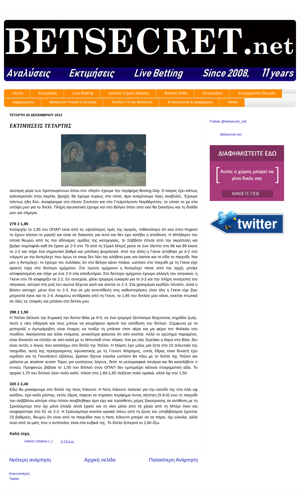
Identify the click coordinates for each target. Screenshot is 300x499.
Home (17, 93)
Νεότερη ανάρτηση (30, 460)
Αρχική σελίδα (100, 460)
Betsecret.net (231, 134)
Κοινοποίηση (19, 474)
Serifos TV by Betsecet (132, 102)
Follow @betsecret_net (228, 121)
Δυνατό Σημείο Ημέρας (129, 93)
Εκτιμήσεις (47, 93)
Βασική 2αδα (176, 93)
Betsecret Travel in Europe (73, 102)
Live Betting (82, 93)
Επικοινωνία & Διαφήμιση (190, 102)
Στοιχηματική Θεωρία (256, 93)
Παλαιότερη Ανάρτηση (173, 460)
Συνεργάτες (213, 93)
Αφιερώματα (23, 102)
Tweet (14, 479)
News (233, 102)
